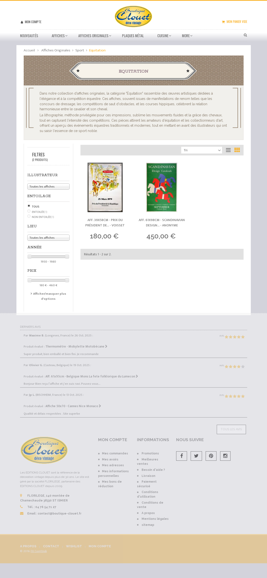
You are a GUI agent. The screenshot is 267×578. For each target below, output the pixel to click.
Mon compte (32, 21)
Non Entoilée (43, 217)
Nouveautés (29, 35)
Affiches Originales (93, 35)
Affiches (58, 35)
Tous (35, 206)
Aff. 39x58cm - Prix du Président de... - (105, 222)
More (186, 35)
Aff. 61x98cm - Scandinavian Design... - (162, 222)
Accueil (29, 50)
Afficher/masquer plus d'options (49, 296)
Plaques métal (133, 35)
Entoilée (39, 212)
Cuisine (162, 35)
